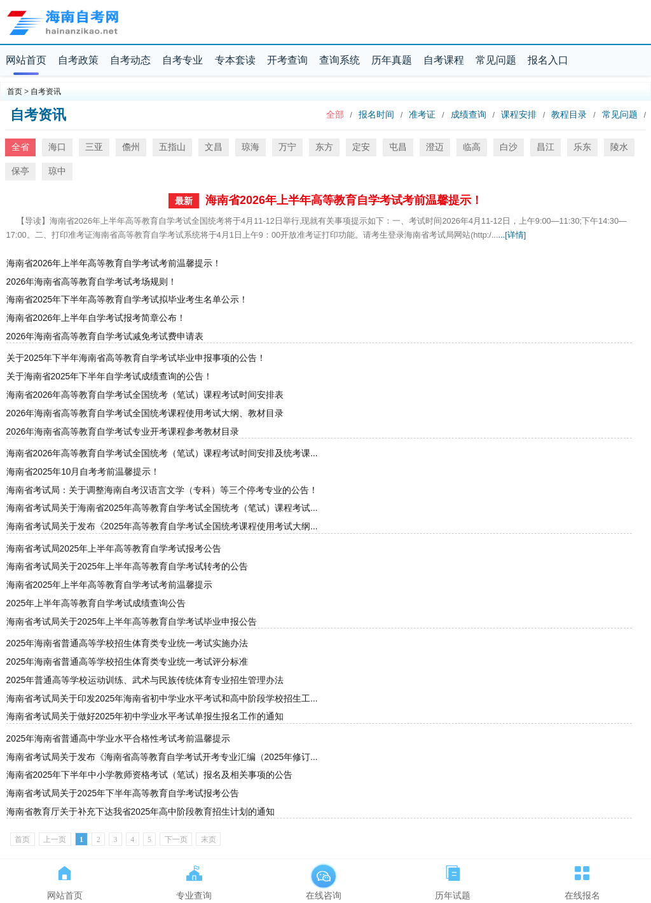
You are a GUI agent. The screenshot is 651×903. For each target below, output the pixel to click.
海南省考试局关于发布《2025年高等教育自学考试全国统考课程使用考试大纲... (162, 526)
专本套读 (235, 60)
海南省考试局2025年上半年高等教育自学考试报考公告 (114, 548)
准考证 (422, 114)
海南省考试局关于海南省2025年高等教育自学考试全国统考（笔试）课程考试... (162, 508)
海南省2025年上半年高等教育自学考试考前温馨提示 (109, 585)
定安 (361, 147)
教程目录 (569, 114)
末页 (208, 839)
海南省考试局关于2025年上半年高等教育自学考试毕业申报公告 (131, 622)
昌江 (545, 147)
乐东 (582, 147)
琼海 (250, 147)
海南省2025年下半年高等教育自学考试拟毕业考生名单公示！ (127, 299)
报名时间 (376, 114)
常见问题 (496, 60)
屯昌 (398, 147)
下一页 (176, 839)
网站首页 (26, 60)
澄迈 (435, 147)
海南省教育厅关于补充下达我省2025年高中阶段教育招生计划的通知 (140, 812)
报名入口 (548, 60)
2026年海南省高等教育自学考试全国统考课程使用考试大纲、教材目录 (145, 413)
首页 (14, 91)
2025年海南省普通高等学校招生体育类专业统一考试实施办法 (127, 643)
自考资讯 (46, 91)
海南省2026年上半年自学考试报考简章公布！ (96, 318)
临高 (472, 147)
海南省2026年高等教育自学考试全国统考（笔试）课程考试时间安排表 (145, 395)
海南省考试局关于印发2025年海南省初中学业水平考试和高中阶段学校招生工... (162, 698)
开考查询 (287, 60)
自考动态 (130, 60)
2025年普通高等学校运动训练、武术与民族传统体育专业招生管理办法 (145, 680)
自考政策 (78, 60)
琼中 (57, 171)
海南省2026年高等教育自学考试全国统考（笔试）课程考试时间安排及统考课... (162, 453)
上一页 (54, 839)
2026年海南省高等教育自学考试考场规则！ (91, 282)
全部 (335, 114)
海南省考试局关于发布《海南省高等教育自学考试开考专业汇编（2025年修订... (162, 757)
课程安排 (519, 114)
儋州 (131, 147)
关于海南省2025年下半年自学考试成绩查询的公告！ (109, 376)
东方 (324, 147)
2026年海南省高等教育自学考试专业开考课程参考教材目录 (123, 432)
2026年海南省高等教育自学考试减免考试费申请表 (105, 336)
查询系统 (339, 60)
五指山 (172, 147)
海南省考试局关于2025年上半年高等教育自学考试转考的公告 (127, 566)
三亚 (94, 147)
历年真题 (391, 60)
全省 (20, 147)
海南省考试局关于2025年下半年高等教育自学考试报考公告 (123, 793)
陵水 (619, 147)
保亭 (20, 171)
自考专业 (182, 60)
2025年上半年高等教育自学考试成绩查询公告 (96, 603)
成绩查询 (468, 114)
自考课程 (443, 60)
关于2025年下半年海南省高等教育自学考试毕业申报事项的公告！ (136, 358)
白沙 (508, 147)
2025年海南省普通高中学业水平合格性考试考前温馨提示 (118, 738)
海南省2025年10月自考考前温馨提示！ (83, 472)
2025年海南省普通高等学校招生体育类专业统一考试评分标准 (127, 662)
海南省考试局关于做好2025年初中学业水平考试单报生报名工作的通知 (145, 716)
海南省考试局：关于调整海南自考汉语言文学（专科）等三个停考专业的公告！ (162, 490)
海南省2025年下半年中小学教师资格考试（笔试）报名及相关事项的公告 (149, 775)
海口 (57, 147)
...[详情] (512, 235)
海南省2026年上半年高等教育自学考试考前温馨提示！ (344, 200)
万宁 (287, 147)
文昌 (214, 147)
